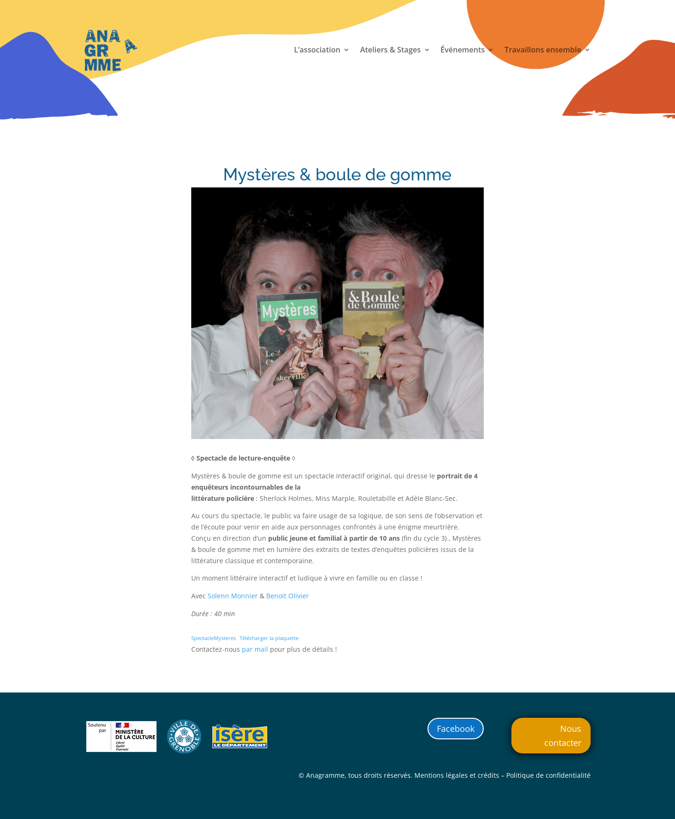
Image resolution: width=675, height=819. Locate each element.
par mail (255, 649)
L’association (317, 50)
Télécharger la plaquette (269, 637)
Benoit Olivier (287, 595)
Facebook (455, 728)
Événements (463, 50)
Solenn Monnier (233, 595)
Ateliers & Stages (390, 50)
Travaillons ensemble (542, 50)
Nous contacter (562, 736)
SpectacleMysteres (213, 637)
